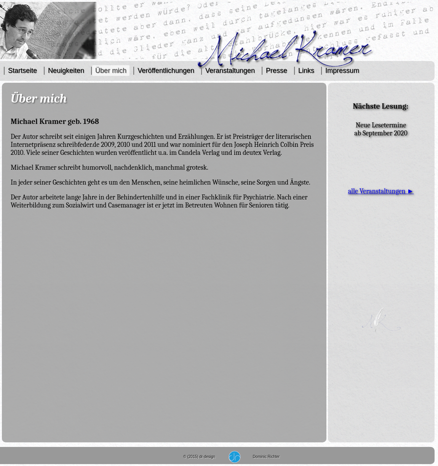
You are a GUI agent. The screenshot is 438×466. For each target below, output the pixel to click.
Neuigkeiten (66, 70)
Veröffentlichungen (165, 70)
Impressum (342, 70)
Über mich (110, 70)
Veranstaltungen (230, 70)
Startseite (22, 70)
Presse (276, 70)
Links (306, 70)
